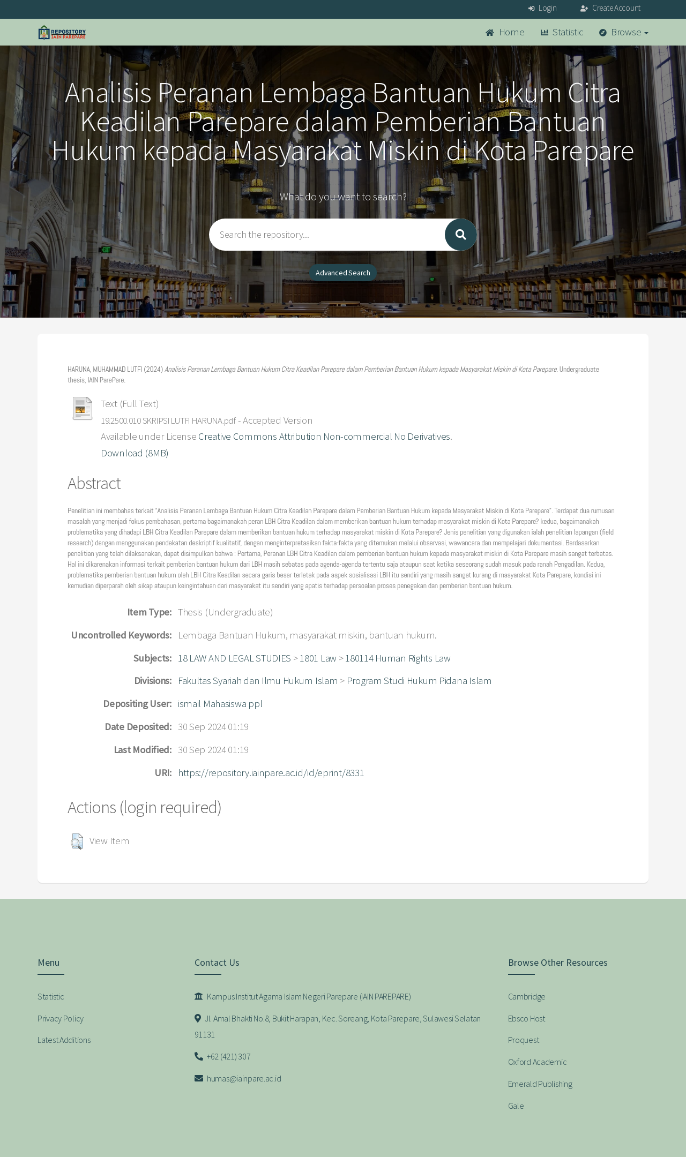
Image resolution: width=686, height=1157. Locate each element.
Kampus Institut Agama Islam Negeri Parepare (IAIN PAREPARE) (303, 996)
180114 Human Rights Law (398, 658)
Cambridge (527, 996)
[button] (77, 841)
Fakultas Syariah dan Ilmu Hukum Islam (258, 680)
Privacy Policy (61, 1018)
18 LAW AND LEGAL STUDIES (234, 658)
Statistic (562, 32)
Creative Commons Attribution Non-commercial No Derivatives (324, 436)
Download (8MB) (135, 453)
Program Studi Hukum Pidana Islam (419, 680)
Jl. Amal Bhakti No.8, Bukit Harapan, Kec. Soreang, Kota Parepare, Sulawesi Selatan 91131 (338, 1026)
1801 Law (318, 658)
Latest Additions (64, 1039)
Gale (516, 1105)
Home (505, 32)
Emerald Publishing (540, 1083)
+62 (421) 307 (223, 1056)
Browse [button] (624, 32)
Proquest (523, 1039)
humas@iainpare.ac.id (238, 1078)
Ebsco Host (526, 1018)
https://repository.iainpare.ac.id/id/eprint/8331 (271, 773)
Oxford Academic (537, 1061)
